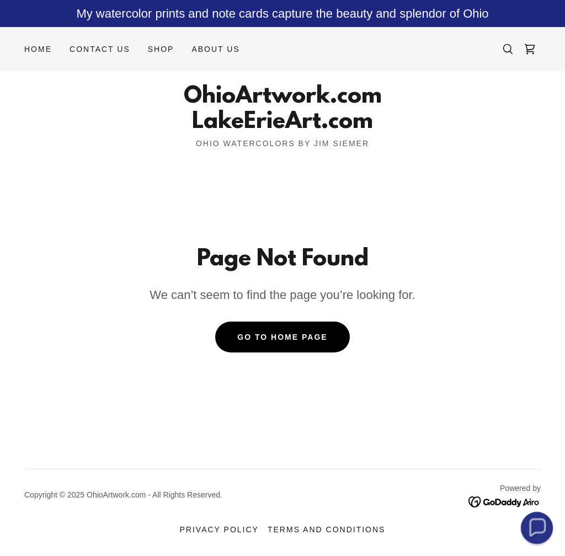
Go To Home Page (282, 337)
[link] (530, 49)
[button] (537, 528)
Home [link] (38, 49)
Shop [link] (161, 49)
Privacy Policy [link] (219, 529)
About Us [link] (215, 49)
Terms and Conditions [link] (327, 529)
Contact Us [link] (100, 49)
